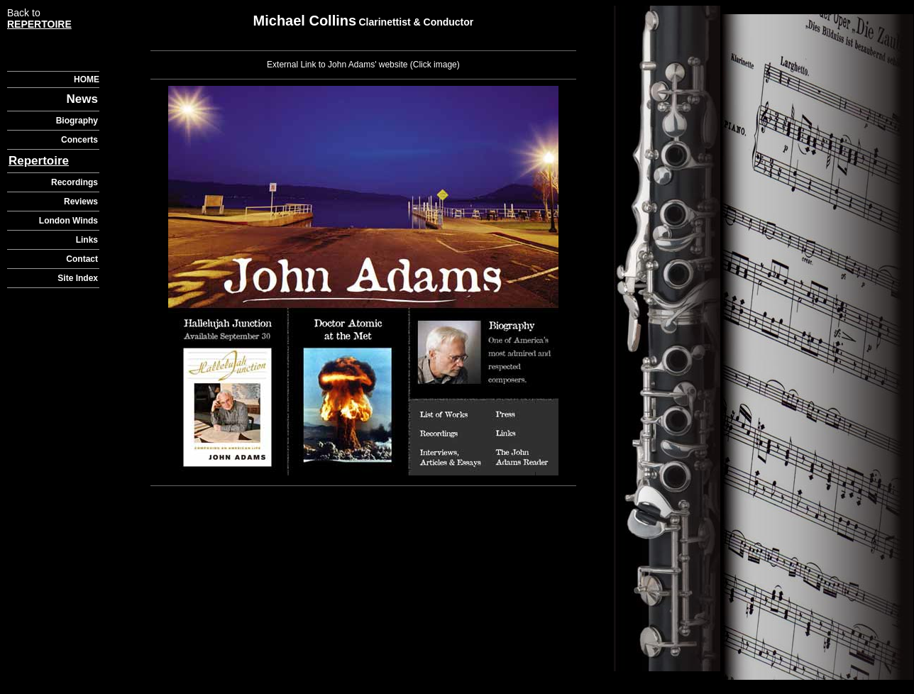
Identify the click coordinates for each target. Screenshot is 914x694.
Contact (82, 259)
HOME (86, 79)
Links (87, 240)
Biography (77, 121)
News (82, 99)
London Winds (68, 221)
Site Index (77, 278)
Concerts (79, 140)
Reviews (81, 201)
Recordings (74, 182)
